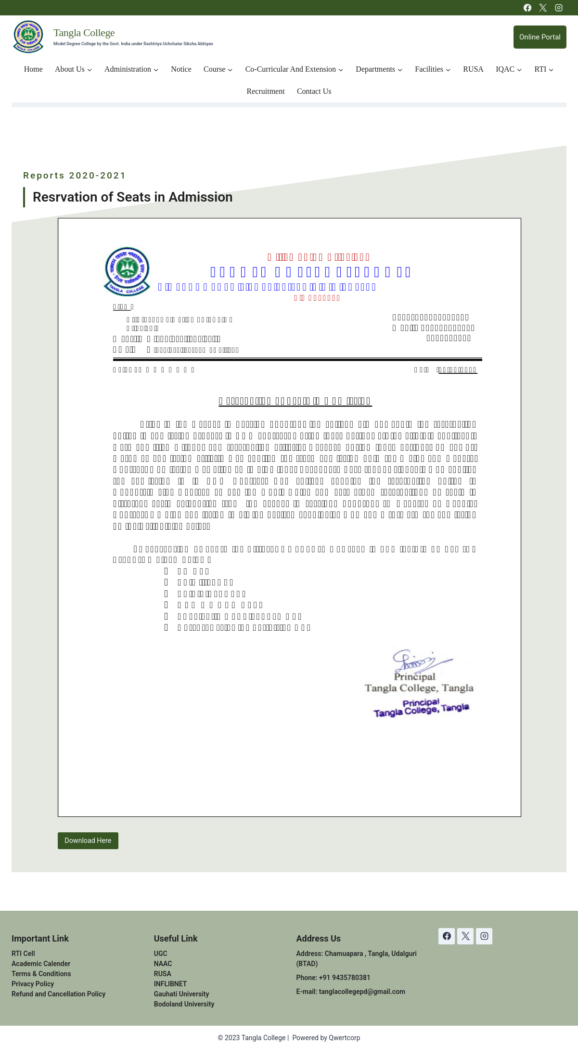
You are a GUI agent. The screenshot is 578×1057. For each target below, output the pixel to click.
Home (33, 69)
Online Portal (540, 37)
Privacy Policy (33, 984)
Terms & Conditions (41, 974)
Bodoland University (184, 1004)
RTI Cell (23, 953)
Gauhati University (181, 994)
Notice (181, 69)
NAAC (163, 964)
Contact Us (314, 91)
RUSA (473, 69)
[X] (543, 7)
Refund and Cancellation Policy (58, 994)
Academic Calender (41, 964)
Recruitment (266, 91)
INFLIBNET (170, 984)
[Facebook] (527, 7)
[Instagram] (558, 7)
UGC (160, 953)
